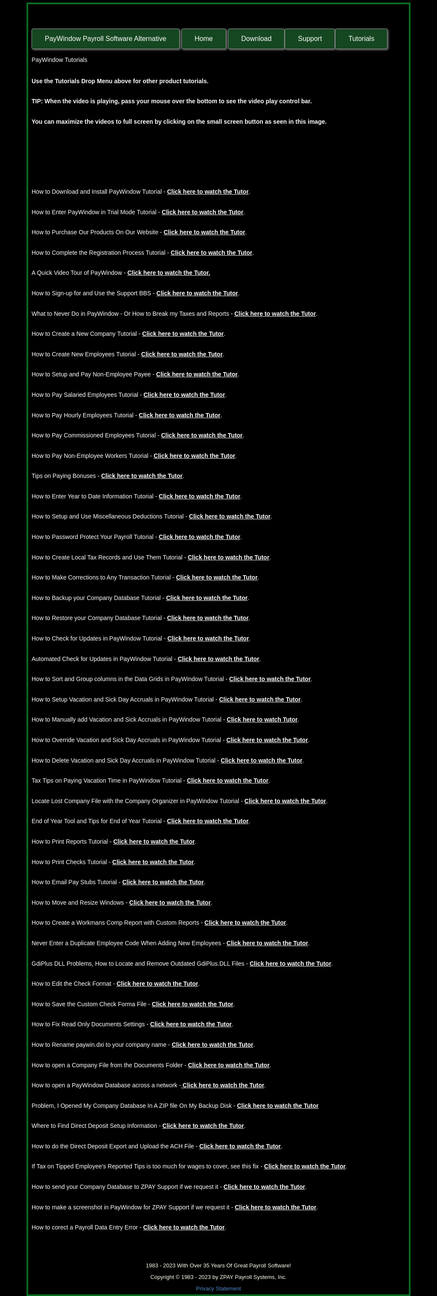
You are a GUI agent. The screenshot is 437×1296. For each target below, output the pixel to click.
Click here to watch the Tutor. (168, 272)
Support (310, 38)
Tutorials (361, 38)
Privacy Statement (218, 1288)
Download (256, 38)
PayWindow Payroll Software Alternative (105, 38)
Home (204, 38)
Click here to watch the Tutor (207, 191)
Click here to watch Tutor (262, 719)
